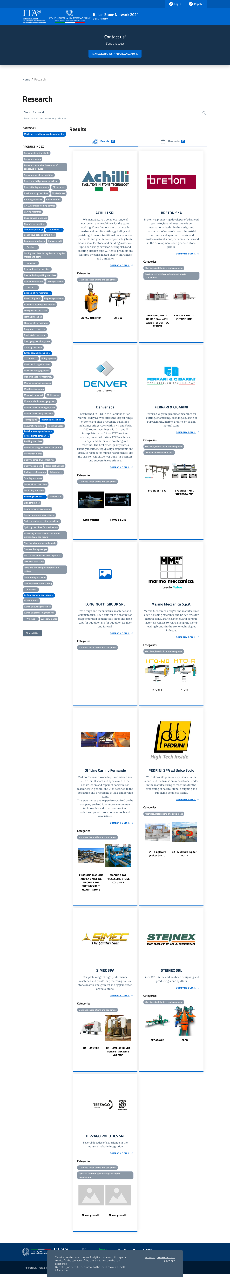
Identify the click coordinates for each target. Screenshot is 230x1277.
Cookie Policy (166, 1257)
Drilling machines (55, 281)
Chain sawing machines (35, 218)
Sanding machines (33, 478)
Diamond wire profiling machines (40, 275)
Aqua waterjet (91, 521)
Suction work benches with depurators (43, 555)
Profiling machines (33, 441)
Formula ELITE (118, 521)
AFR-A (118, 318)
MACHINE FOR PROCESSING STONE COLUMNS (118, 880)
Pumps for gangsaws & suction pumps (43, 447)
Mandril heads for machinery (38, 377)
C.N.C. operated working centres (39, 206)
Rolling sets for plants (35, 472)
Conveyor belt (55, 241)
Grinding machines (33, 347)
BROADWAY (157, 1042)
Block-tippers (58, 193)
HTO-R (184, 691)
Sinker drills (55, 497)
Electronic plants (32, 298)
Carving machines (32, 212)
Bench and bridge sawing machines (41, 181)
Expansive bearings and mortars (40, 304)
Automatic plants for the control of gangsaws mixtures (41, 167)
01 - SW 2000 (91, 1050)
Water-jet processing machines (39, 613)
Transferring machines (35, 577)
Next (136, 302)
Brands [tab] (104, 141)
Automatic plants (32, 159)
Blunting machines (33, 199)
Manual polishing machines (37, 383)
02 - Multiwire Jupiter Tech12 (184, 855)
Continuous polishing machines (39, 235)
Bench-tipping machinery (36, 187)
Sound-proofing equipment (37, 509)
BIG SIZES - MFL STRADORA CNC (184, 494)
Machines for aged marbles (37, 364)
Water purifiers (31, 600)
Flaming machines (33, 317)
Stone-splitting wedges (35, 549)
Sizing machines (32, 503)
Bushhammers (53, 199)
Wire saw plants (49, 619)
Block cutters (59, 187)
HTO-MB (157, 691)
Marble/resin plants (34, 389)
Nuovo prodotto (91, 1218)
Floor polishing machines (36, 323)
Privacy (150, 1257)
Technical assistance (34, 562)
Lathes (30, 358)
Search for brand (34, 112)
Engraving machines (54, 298)
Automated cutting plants (36, 153)
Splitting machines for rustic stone (41, 527)
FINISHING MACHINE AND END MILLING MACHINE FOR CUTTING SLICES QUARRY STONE (91, 884)
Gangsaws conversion (34, 329)
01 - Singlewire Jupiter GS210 (157, 855)
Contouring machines (34, 241)
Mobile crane (53, 395)
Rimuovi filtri (32, 633)
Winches (31, 619)
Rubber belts (56, 472)
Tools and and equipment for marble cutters (41, 569)
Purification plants (33, 454)
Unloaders (31, 590)
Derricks (31, 263)
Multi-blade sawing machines (38, 414)
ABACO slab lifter (91, 318)
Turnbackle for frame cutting (38, 583)
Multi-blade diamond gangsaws (39, 407)
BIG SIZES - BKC (157, 492)
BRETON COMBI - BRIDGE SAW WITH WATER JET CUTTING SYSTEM (157, 321)
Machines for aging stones (37, 370)
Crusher (31, 247)
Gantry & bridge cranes (35, 335)
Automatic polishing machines (38, 175)
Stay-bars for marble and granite (40, 543)
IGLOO (184, 1042)
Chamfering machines (34, 224)
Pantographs (31, 420)
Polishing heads (55, 426)
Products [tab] (172, 141)
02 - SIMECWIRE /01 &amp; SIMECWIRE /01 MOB (118, 1053)
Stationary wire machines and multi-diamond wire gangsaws (42, 535)
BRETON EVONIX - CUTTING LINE (184, 318)
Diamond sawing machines (37, 269)
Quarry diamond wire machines (39, 460)
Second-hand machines (35, 484)
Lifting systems (48, 358)
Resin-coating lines (54, 466)
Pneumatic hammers (34, 426)
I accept (169, 1261)
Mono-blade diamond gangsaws (40, 401)
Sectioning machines (34, 490)
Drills (30, 288)
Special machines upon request (39, 515)
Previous (74, 302)
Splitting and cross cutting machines (42, 521)
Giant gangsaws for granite (37, 341)
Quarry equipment (33, 466)
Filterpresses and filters (35, 311)
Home (26, 79)
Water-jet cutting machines (37, 607)
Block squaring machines (36, 193)
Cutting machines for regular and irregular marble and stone (44, 255)
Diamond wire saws (33, 281)
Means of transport (33, 395)
